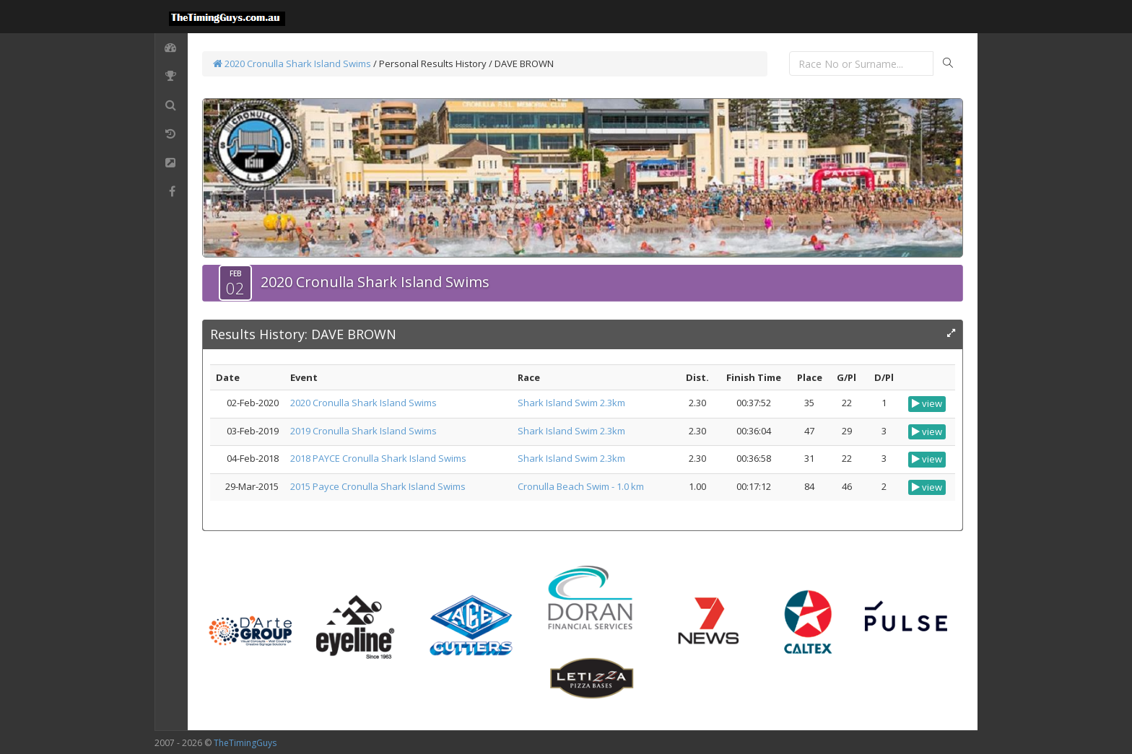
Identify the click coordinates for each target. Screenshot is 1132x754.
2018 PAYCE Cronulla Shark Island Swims (378, 458)
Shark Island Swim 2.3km (571, 402)
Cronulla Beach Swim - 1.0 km (581, 486)
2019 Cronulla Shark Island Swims (363, 430)
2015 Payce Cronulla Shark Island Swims (378, 486)
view (927, 403)
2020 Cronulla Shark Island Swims (292, 63)
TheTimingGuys (245, 743)
